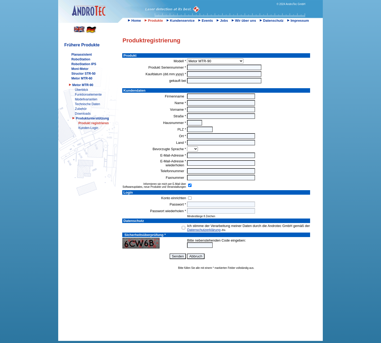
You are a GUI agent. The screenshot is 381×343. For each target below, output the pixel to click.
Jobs (222, 21)
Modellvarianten (86, 99)
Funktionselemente (88, 94)
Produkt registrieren (93, 123)
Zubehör (81, 109)
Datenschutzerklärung (203, 230)
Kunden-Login (88, 128)
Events (205, 21)
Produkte (153, 21)
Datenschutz (272, 21)
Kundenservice (180, 21)
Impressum (298, 21)
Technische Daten (87, 104)
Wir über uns (244, 21)
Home (134, 21)
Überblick (81, 90)
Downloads (82, 113)
